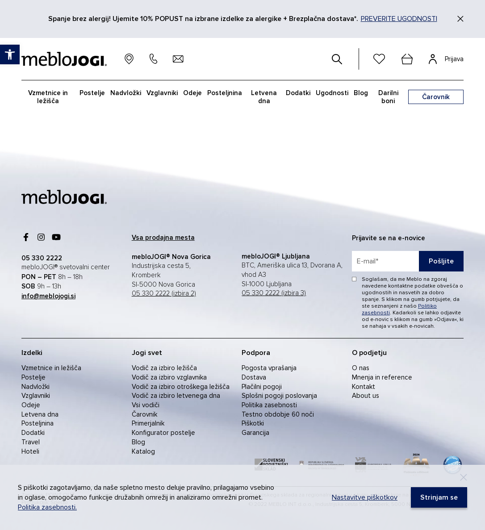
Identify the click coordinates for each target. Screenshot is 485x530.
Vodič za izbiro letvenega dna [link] (176, 396)
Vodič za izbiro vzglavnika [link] (169, 377)
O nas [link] (360, 368)
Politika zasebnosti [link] (269, 405)
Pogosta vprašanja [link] (269, 368)
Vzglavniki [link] (162, 93)
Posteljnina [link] (224, 93)
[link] (10, 54)
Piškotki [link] (253, 423)
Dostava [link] (254, 377)
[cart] (407, 59)
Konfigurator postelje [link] (163, 433)
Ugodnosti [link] (332, 93)
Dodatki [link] (298, 93)
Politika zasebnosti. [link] (47, 507)
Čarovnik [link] (144, 414)
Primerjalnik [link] (148, 423)
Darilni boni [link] (388, 97)
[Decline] (463, 477)
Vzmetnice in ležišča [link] (48, 97)
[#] (337, 59)
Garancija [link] (255, 433)
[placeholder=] (408, 261)
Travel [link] (30, 442)
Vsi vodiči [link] (145, 405)
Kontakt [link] (363, 387)
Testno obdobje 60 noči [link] (278, 414)
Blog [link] (361, 93)
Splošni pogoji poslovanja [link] (279, 396)
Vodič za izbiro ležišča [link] (164, 368)
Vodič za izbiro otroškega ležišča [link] (181, 387)
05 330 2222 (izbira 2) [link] (164, 293)
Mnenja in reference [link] (382, 377)
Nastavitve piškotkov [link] (364, 497)
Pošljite (441, 261)
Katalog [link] (143, 451)
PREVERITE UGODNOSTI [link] (399, 18)
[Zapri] (460, 19)
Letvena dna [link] (264, 97)
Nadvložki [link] (125, 93)
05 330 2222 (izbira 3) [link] (274, 293)
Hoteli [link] (30, 451)
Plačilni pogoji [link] (262, 387)
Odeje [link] (192, 93)
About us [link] (365, 396)
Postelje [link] (92, 93)
